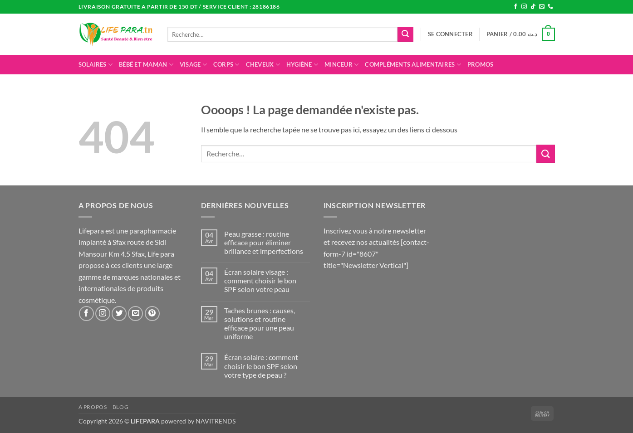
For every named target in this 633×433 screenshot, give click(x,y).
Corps (226, 64)
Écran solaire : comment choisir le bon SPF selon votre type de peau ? (261, 366)
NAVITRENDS (216, 421)
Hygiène (302, 64)
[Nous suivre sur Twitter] (119, 313)
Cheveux (263, 64)
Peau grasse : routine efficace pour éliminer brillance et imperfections (263, 242)
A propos (93, 407)
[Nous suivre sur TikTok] (533, 7)
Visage (193, 64)
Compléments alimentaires (413, 64)
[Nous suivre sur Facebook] (515, 7)
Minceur (341, 64)
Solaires (96, 64)
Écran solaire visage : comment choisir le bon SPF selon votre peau (260, 280)
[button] (450, 34)
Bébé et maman (146, 64)
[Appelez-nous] (550, 7)
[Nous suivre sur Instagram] (524, 7)
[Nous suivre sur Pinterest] (152, 313)
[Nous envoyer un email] (542, 7)
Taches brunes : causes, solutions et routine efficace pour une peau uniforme (259, 323)
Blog (120, 407)
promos (480, 64)
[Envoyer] (405, 34)
